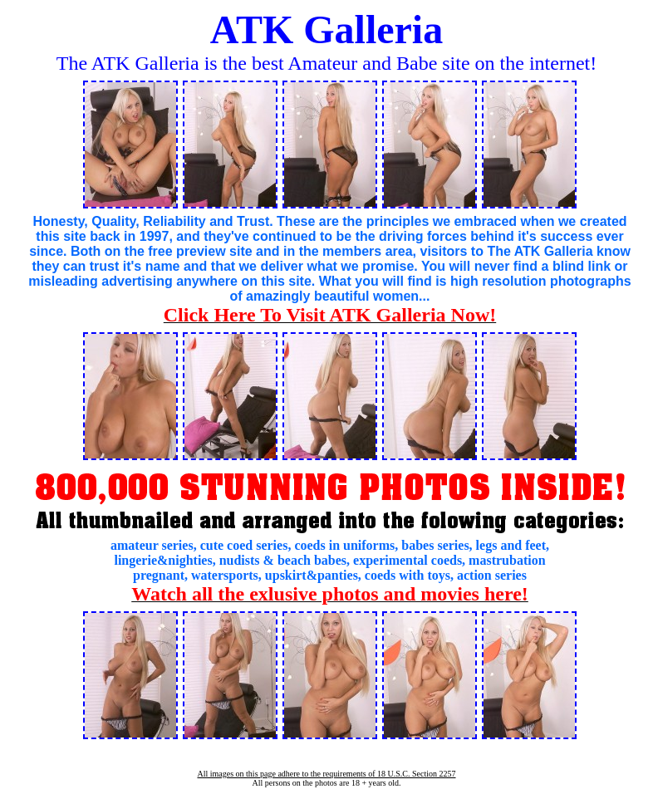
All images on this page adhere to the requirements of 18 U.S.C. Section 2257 (326, 773)
